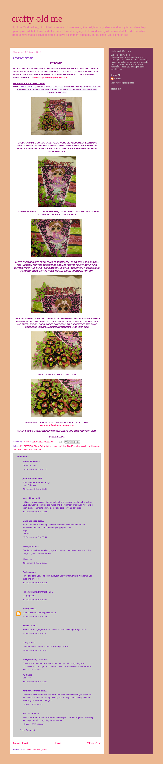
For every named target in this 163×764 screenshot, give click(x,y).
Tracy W (27, 642)
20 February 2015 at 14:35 (35, 633)
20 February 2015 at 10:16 (35, 582)
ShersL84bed (29, 461)
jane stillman (29, 498)
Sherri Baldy (39, 446)
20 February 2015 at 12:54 (35, 599)
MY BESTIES (26, 446)
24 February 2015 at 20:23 (35, 682)
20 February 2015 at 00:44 (35, 537)
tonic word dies (36, 449)
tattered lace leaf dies (56, 446)
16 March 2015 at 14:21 (33, 704)
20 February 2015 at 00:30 (35, 489)
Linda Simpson (30, 521)
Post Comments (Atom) (36, 749)
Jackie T (27, 625)
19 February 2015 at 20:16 (35, 469)
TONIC (70, 446)
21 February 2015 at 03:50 (35, 650)
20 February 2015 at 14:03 (35, 616)
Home (57, 743)
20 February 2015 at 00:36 (35, 511)
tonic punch (22, 449)
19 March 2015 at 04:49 (33, 724)
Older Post (94, 743)
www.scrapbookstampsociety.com (50, 77)
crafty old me (36, 18)
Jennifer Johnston (32, 691)
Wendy (26, 608)
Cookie (117, 78)
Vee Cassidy (29, 713)
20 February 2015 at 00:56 (35, 563)
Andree (26, 572)
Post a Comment (27, 730)
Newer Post (20, 743)
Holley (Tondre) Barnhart (35, 592)
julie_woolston (30, 478)
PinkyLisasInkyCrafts (33, 659)
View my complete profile (122, 83)
